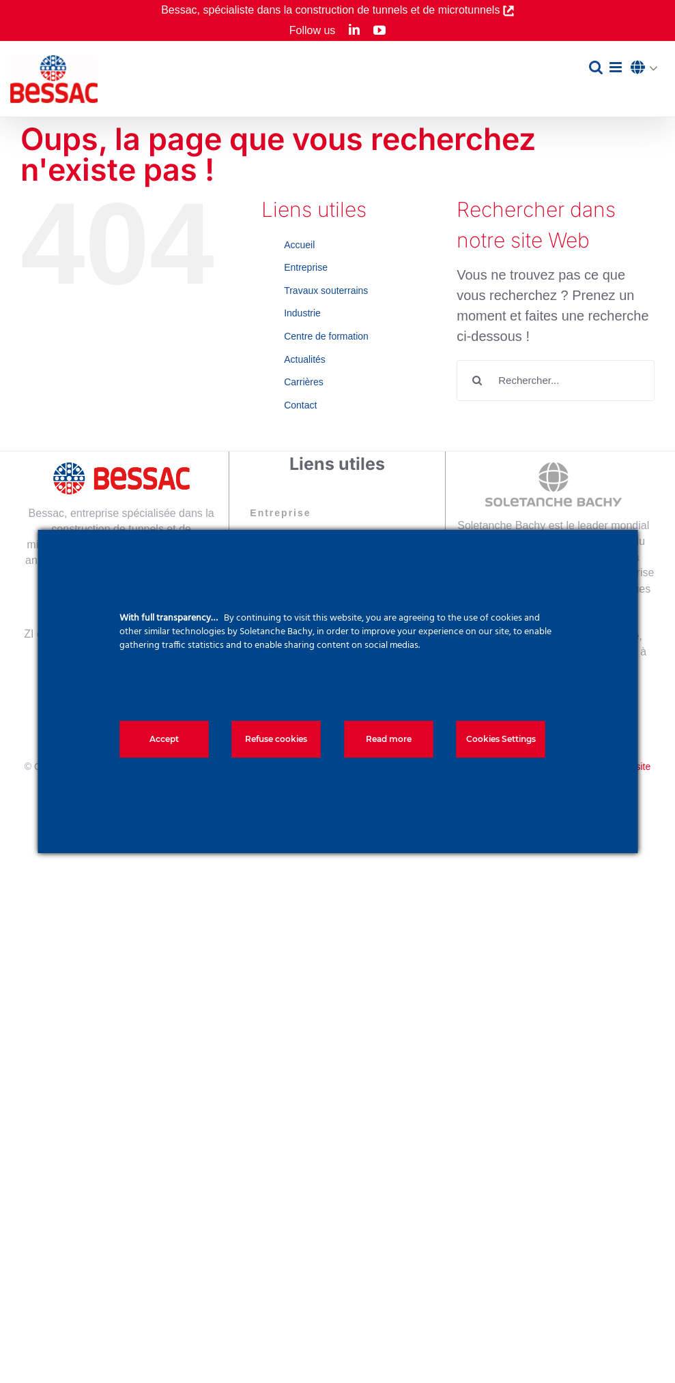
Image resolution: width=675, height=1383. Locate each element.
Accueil (299, 244)
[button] (648, 68)
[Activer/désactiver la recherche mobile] (596, 67)
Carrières (304, 381)
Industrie (302, 313)
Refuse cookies (276, 739)
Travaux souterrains (326, 290)
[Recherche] (477, 380)
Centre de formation (326, 336)
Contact (300, 405)
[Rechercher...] (556, 380)
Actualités (305, 359)
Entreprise (306, 267)
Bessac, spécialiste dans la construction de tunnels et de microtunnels (332, 10)
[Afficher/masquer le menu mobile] (616, 67)
